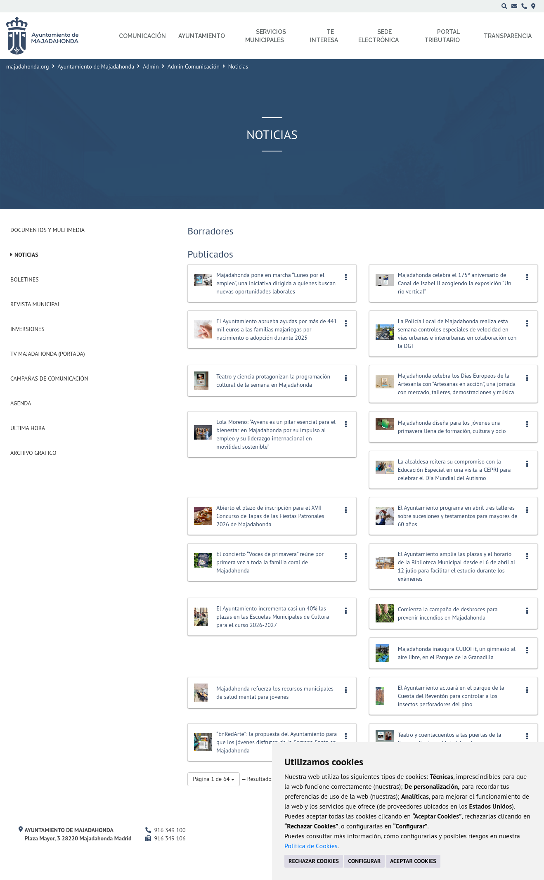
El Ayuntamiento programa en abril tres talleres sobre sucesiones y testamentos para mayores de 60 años (458, 516)
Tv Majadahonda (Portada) (47, 353)
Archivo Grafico (33, 453)
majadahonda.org (27, 66)
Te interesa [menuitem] (324, 35)
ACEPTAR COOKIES (413, 861)
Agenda (20, 403)
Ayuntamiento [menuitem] (201, 36)
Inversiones (27, 329)
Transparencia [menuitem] (508, 36)
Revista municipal (35, 304)
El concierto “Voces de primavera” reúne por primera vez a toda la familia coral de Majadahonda (270, 562)
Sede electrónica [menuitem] (378, 35)
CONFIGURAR (364, 861)
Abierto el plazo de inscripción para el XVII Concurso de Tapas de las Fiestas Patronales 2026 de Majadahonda (270, 516)
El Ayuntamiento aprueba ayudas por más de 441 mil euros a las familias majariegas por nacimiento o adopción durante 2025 (276, 329)
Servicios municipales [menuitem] (265, 35)
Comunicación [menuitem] (142, 36)
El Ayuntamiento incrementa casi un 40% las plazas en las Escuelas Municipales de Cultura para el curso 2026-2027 (272, 617)
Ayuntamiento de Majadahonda (96, 66)
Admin (151, 66)
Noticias (26, 254)
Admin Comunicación (194, 66)
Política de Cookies (311, 846)
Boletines (24, 279)
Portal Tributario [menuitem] (442, 35)
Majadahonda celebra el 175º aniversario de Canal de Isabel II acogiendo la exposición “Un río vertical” (454, 283)
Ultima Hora (27, 428)
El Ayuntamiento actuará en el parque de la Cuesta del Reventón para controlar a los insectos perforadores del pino (451, 696)
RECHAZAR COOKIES (314, 861)
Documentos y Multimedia (47, 230)
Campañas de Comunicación (49, 378)
